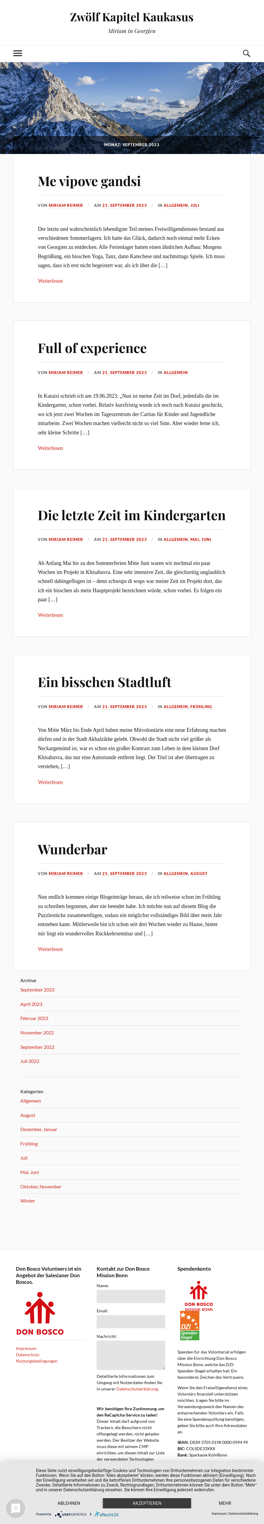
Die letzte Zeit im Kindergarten (132, 515)
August (199, 873)
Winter (27, 1200)
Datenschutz (27, 1354)
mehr (225, 1503)
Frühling (201, 706)
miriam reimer (66, 205)
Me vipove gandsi (89, 180)
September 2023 (37, 989)
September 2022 (37, 1047)
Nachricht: (107, 1336)
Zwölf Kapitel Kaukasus (132, 16)
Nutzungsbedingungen (36, 1360)
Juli (194, 205)
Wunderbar (72, 849)
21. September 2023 (124, 205)
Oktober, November (40, 1186)
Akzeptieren (147, 1503)
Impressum (26, 1348)
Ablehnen (68, 1503)
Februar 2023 (34, 1018)
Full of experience (92, 347)
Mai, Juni (200, 539)
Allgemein (176, 205)
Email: (102, 1311)
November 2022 (37, 1032)
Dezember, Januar (38, 1129)
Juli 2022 (29, 1061)
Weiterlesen (50, 281)
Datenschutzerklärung (137, 1388)
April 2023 (31, 1004)
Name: (103, 1286)
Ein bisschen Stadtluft (105, 681)
